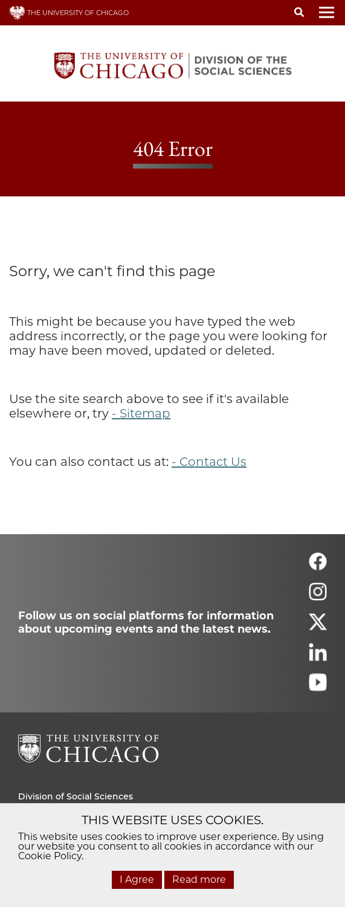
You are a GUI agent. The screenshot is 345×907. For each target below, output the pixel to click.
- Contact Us (209, 461)
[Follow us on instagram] (318, 596)
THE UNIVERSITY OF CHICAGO (69, 12)
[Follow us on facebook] (318, 566)
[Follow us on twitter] (318, 627)
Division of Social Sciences (75, 796)
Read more (199, 879)
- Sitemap (141, 413)
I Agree (137, 879)
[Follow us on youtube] (318, 687)
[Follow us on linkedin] (318, 657)
